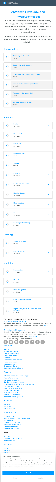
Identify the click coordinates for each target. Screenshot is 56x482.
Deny (15, 478)
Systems (7, 406)
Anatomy (7, 345)
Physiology (8, 372)
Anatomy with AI (11, 429)
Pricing (6, 436)
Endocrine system (11, 386)
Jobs (5, 452)
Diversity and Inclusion (14, 330)
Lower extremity (11, 353)
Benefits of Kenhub (12, 424)
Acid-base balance (11, 395)
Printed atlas (9, 416)
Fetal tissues (9, 408)
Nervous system (11, 380)
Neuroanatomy (10, 364)
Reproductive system (13, 397)
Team (5, 448)
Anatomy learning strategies (16, 418)
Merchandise (9, 440)
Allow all (28, 473)
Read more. (33, 336)
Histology (7, 400)
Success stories (10, 427)
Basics (6, 349)
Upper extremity (11, 351)
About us (7, 444)
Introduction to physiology (15, 376)
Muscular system (11, 378)
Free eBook (8, 420)
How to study (9, 412)
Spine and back (10, 356)
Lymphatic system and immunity (18, 384)
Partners (7, 450)
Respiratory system (12, 388)
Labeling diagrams (11, 422)
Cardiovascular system (13, 382)
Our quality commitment (15, 321)
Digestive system (11, 390)
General (6, 404)
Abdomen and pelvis (12, 360)
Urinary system (10, 392)
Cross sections (10, 366)
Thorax (6, 358)
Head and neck (10, 362)
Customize (41, 478)
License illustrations (12, 438)
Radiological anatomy (13, 368)
